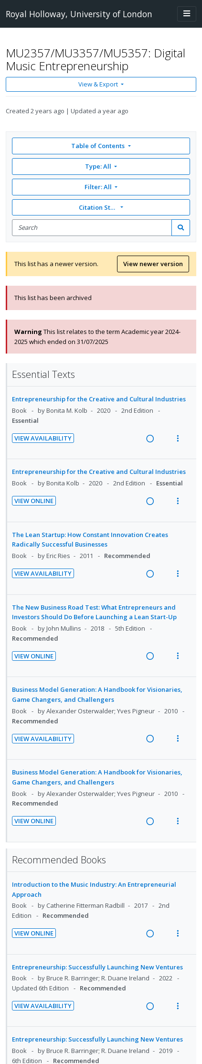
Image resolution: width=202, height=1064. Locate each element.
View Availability (43, 438)
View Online (33, 500)
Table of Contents (98, 145)
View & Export (98, 84)
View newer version (153, 263)
